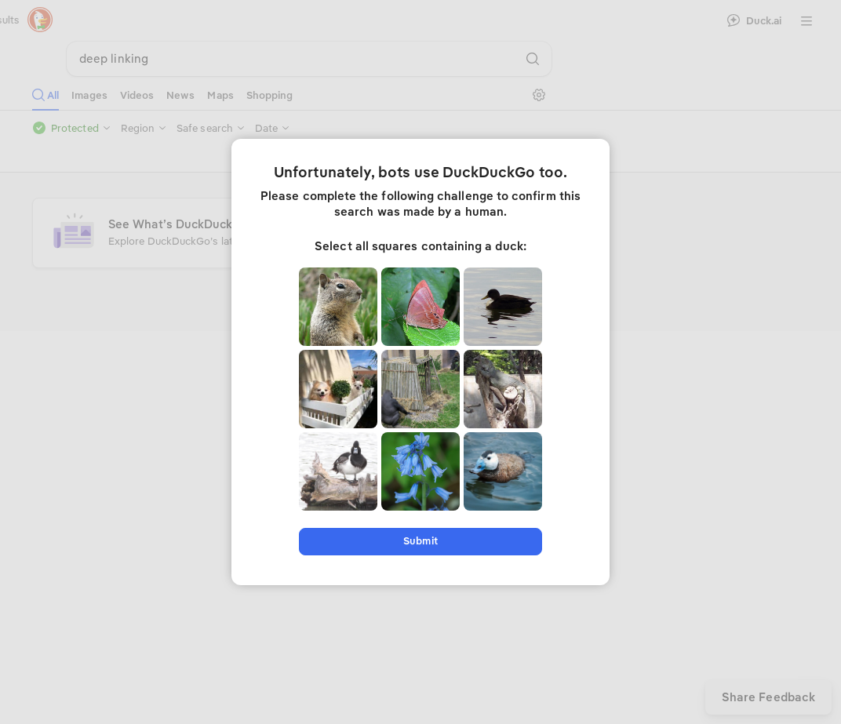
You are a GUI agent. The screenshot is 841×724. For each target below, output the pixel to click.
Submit (420, 541)
